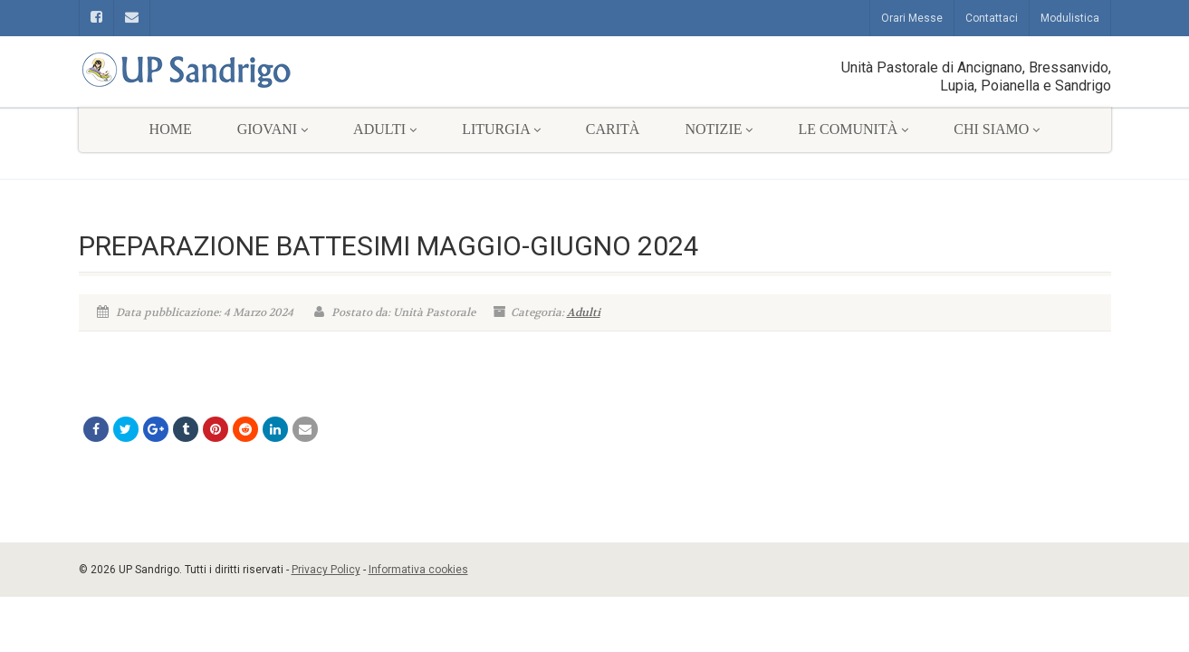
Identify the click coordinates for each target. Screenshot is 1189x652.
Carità (613, 129)
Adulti (385, 129)
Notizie (719, 129)
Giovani (272, 129)
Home (170, 129)
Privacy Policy (326, 569)
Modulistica (1069, 18)
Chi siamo (997, 129)
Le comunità (853, 129)
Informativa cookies (418, 569)
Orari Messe (912, 18)
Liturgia (501, 129)
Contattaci (991, 18)
